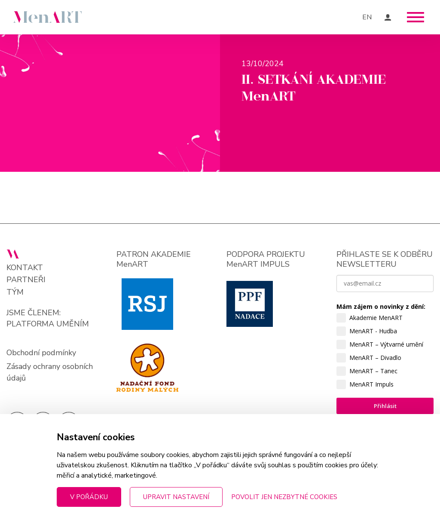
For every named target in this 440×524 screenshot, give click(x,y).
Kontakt (24, 268)
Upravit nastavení (176, 497)
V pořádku (89, 497)
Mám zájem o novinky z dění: (380, 306)
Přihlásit (385, 406)
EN (367, 17)
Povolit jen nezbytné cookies (284, 497)
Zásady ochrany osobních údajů (49, 372)
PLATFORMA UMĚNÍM (47, 324)
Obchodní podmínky (41, 352)
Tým (15, 292)
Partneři (26, 280)
